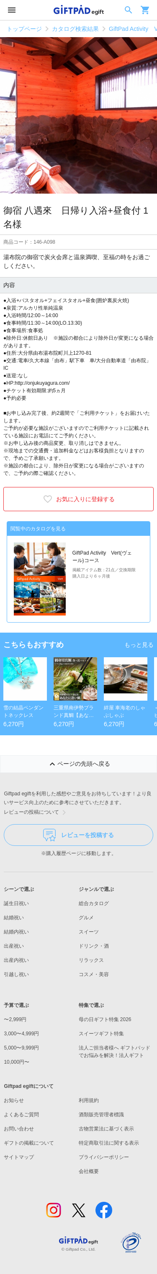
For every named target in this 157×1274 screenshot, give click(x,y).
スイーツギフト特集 (101, 1034)
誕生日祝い (16, 903)
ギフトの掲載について (29, 1143)
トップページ (24, 28)
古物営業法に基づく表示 (106, 1129)
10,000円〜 (16, 1062)
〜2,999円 (15, 1019)
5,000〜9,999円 (21, 1048)
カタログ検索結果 (75, 28)
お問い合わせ (19, 1129)
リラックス (91, 960)
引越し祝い (16, 974)
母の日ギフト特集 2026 (105, 1019)
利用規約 (89, 1100)
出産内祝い (16, 960)
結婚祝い (14, 918)
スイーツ (89, 932)
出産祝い (14, 946)
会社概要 (89, 1171)
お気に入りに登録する (79, 499)
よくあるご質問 (21, 1115)
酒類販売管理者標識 (101, 1115)
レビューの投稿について (36, 812)
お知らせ (14, 1100)
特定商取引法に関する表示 (109, 1143)
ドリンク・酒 (94, 946)
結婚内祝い (16, 932)
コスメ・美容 (94, 974)
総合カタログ (94, 903)
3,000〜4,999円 (21, 1034)
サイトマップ (19, 1157)
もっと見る (139, 644)
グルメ (86, 918)
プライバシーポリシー (104, 1157)
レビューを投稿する (78, 835)
